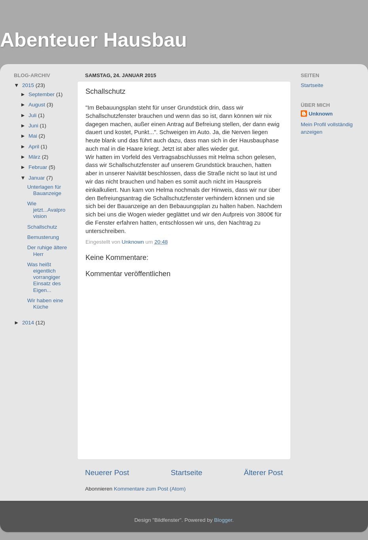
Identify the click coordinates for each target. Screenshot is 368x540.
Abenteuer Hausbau (93, 40)
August (37, 105)
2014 (29, 323)
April (34, 147)
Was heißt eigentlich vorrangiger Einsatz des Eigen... (44, 277)
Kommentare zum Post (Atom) (150, 489)
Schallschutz (42, 227)
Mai (33, 136)
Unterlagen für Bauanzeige (44, 190)
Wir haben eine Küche (45, 303)
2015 (29, 85)
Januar (37, 178)
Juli (33, 115)
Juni (34, 126)
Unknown (321, 114)
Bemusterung (43, 237)
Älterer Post (263, 472)
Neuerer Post (107, 472)
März (35, 157)
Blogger (223, 520)
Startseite (186, 472)
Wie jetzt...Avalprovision (46, 210)
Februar (38, 167)
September (42, 94)
